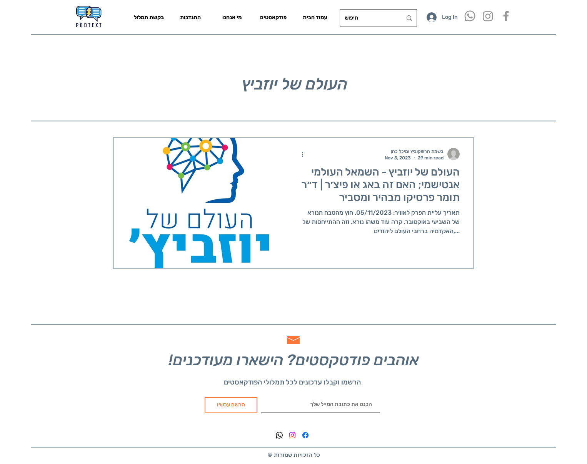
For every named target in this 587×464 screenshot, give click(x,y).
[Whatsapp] (470, 16)
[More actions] (305, 154)
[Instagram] (488, 16)
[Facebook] (305, 435)
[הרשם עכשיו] (231, 405)
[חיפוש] (367, 18)
